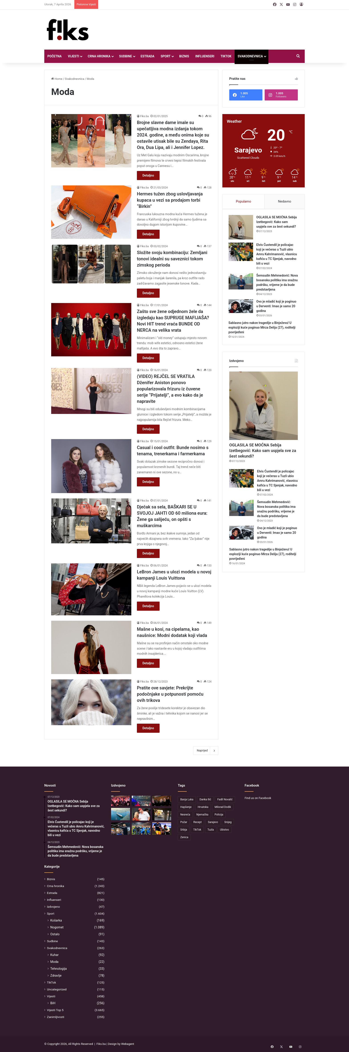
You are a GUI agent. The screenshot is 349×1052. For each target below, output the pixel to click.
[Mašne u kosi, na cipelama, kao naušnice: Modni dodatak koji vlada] (91, 647)
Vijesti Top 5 (55, 1010)
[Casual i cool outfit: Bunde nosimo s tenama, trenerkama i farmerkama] (91, 466)
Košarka (56, 920)
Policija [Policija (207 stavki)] (219, 814)
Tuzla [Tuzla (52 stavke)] (210, 829)
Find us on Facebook (258, 798)
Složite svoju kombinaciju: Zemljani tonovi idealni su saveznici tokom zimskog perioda (172, 259)
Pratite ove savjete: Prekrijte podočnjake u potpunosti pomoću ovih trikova (170, 694)
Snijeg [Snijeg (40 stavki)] (228, 822)
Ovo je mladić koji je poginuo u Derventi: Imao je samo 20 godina (277, 307)
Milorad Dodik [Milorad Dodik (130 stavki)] (223, 807)
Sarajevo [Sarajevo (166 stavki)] (213, 822)
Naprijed (206, 751)
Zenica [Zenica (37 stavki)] (184, 837)
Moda (54, 962)
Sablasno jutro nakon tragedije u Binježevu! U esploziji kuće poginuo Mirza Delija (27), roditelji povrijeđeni (262, 328)
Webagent (127, 1044)
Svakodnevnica (250, 56)
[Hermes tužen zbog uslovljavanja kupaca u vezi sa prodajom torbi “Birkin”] (91, 212)
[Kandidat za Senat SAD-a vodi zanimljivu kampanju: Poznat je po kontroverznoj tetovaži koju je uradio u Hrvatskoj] (120, 828)
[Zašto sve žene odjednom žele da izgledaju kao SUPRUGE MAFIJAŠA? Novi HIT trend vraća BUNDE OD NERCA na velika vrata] (91, 329)
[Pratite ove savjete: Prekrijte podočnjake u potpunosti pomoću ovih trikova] (91, 702)
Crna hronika (99, 56)
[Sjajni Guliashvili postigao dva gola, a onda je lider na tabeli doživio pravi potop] (161, 828)
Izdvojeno (53, 906)
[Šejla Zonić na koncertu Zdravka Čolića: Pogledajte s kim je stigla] (120, 801)
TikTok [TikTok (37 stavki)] (197, 829)
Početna (54, 56)
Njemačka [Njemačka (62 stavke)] (202, 814)
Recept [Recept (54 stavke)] (197, 822)
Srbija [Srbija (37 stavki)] (183, 829)
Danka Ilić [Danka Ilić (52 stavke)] (205, 799)
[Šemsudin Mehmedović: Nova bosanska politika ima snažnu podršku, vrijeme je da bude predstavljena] (241, 282)
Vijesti (73, 56)
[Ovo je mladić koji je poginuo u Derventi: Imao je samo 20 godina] (241, 307)
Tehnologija (58, 968)
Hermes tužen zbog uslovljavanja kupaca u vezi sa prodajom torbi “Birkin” (170, 200)
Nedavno (284, 201)
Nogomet (56, 927)
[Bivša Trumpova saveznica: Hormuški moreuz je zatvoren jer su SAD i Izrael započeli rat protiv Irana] (141, 814)
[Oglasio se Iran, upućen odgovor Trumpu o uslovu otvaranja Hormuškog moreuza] (120, 814)
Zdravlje (55, 975)
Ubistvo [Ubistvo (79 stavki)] (224, 829)
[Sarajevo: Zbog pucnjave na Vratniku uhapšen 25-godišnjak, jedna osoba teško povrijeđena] (161, 814)
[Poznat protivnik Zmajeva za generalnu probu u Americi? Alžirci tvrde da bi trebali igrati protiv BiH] (141, 828)
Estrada (147, 56)
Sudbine (125, 56)
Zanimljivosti (55, 1017)
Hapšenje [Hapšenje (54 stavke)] (185, 807)
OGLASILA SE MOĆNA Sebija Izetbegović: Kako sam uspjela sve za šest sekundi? (277, 222)
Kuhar (54, 955)
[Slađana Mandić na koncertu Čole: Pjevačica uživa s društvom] (161, 801)
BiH (52, 1003)
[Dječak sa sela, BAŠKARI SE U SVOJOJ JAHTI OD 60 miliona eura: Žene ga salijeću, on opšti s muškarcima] (91, 520)
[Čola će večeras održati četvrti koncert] (141, 801)
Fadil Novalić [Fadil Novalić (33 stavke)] (224, 799)
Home (56, 78)
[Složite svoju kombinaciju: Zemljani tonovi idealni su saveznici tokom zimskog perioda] (91, 264)
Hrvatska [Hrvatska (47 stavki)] (203, 807)
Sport (166, 56)
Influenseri (204, 56)
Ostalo (54, 934)
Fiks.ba (144, 116)
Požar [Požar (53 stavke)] (183, 822)
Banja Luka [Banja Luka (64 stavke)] (186, 799)
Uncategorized (57, 989)
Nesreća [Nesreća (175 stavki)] (185, 814)
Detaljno (148, 175)
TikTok (226, 56)
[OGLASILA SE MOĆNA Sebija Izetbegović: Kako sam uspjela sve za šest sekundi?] (241, 228)
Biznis (184, 56)
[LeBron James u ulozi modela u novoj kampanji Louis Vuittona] (91, 589)
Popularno (243, 201)
